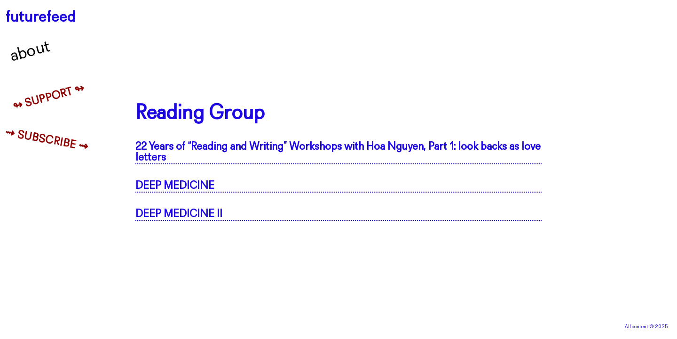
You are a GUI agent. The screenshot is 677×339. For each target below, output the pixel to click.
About (30, 51)
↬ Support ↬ (49, 98)
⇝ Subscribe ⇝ (46, 140)
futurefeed (41, 17)
